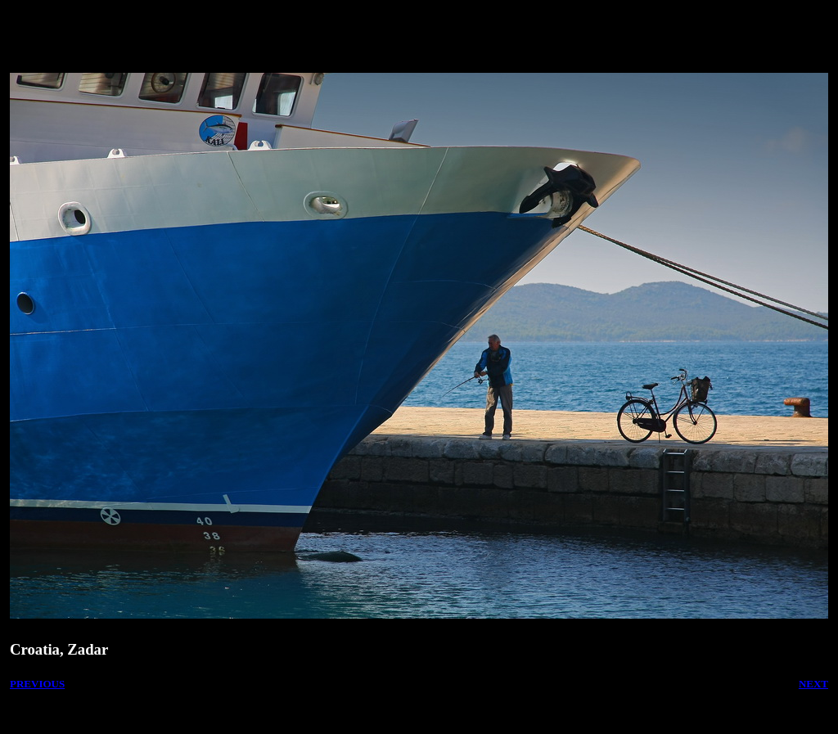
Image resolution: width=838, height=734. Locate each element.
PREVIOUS (37, 684)
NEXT (813, 684)
